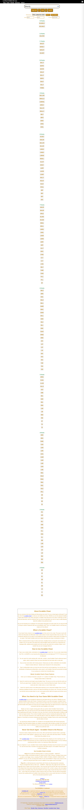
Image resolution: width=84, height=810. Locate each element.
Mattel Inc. (39, 794)
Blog (4, 2)
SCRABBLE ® (25, 791)
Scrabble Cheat (52, 808)
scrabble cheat (27, 616)
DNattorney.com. (59, 803)
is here (50, 784)
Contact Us (42, 785)
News (58, 808)
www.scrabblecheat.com (51, 804)
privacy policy (42, 782)
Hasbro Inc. (42, 792)
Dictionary (17, 2)
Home (7, 2)
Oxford (22, 2)
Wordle (12, 2)
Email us (42, 778)
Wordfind (46, 808)
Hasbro (41, 796)
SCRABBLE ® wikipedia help (42, 781)
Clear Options (54, 14)
